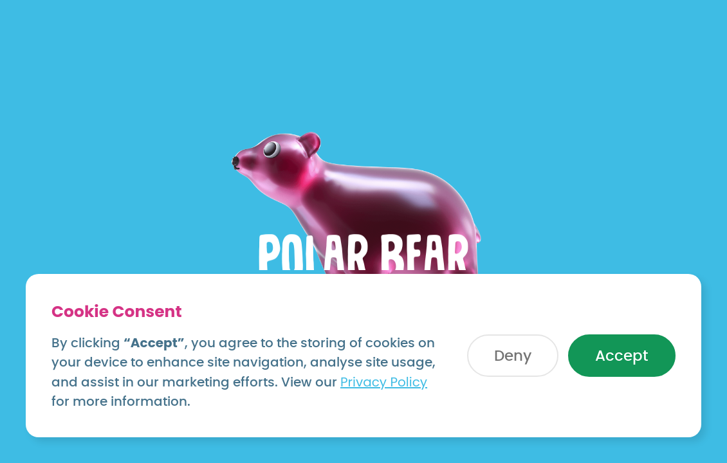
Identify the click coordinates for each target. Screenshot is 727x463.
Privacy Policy (383, 382)
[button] (512, 355)
